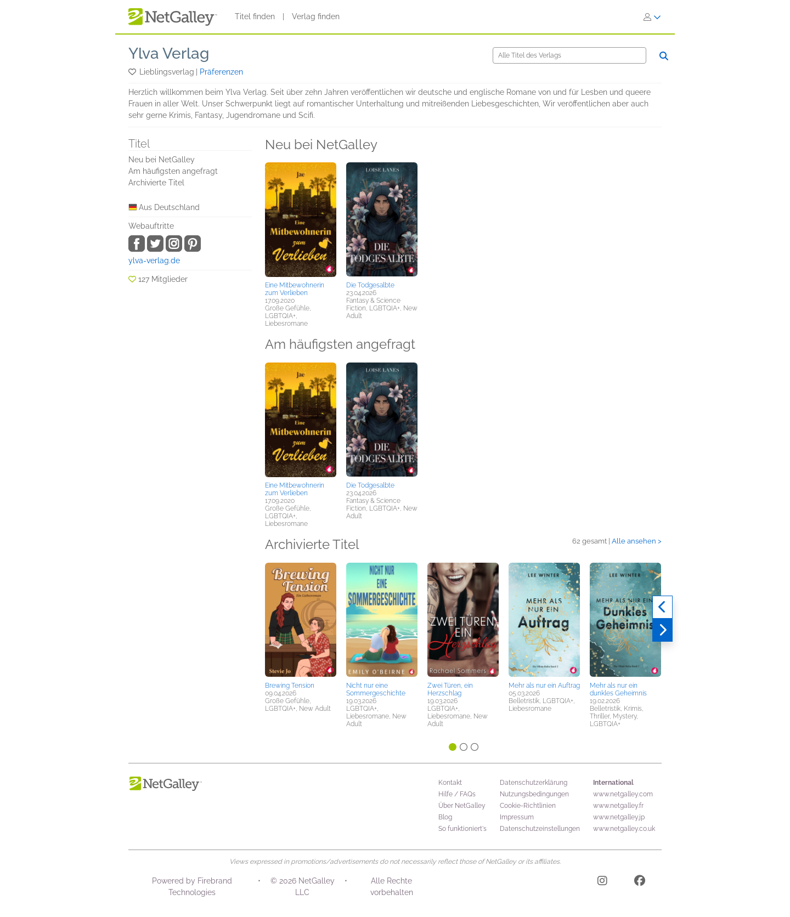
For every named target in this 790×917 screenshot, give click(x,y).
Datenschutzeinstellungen (540, 829)
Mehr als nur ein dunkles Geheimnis (618, 689)
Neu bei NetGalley (161, 159)
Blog (445, 817)
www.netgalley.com (623, 794)
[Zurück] (662, 607)
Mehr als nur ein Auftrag (544, 685)
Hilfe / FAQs (457, 794)
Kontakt (450, 782)
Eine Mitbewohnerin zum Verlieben (294, 289)
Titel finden (255, 16)
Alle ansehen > (637, 541)
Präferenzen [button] (221, 71)
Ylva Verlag (168, 53)
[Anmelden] (652, 17)
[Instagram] (602, 882)
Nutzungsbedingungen (534, 794)
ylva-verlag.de (154, 260)
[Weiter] (662, 630)
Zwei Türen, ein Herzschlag (450, 689)
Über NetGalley (462, 806)
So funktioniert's (462, 829)
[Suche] (569, 55)
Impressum (517, 817)
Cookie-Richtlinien (528, 806)
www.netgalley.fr (618, 806)
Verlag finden (316, 16)
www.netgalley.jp (619, 817)
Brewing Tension (289, 685)
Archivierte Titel (156, 182)
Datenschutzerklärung (533, 782)
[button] (133, 72)
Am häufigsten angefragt (173, 171)
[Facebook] (639, 882)
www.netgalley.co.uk (624, 829)
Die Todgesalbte (370, 285)
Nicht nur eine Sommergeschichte (375, 689)
